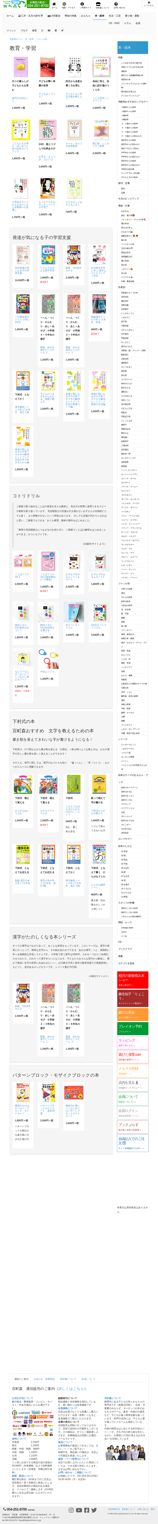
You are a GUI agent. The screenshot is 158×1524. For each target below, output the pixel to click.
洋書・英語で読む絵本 (130, 733)
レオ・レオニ (126, 565)
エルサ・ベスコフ (128, 536)
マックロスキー (127, 544)
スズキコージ (126, 379)
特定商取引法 (114, 1509)
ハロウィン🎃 (127, 269)
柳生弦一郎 (125, 454)
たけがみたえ (126, 396)
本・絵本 (99, 15)
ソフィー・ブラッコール (131, 528)
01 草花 (124, 851)
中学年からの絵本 (128, 152)
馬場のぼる (125, 429)
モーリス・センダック (130, 499)
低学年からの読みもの (130, 144)
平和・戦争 (125, 708)
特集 (120, 57)
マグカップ (125, 804)
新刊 (123, 189)
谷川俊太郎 (125, 404)
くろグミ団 (125, 753)
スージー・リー (127, 573)
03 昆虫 (124, 860)
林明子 (124, 425)
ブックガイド (126, 725)
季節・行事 (124, 206)
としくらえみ (126, 421)
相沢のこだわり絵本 (129, 912)
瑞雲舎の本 (125, 79)
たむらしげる (126, 408)
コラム (127, 23)
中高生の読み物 (127, 169)
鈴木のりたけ (126, 383)
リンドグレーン (127, 561)
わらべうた (125, 655)
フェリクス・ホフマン (130, 540)
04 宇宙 (124, 864)
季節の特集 (71, 15)
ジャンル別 (42, 39)
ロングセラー (125, 839)
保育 (34, 30)
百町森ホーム (16, 39)
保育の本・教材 (127, 638)
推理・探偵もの (127, 634)
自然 (123, 671)
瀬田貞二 (125, 392)
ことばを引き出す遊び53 (131, 63)
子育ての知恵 (126, 589)
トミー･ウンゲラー (129, 470)
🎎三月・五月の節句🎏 (30, 15)
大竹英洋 (125, 334)
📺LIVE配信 (53, 15)
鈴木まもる (125, 388)
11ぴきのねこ (126, 829)
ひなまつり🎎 (127, 232)
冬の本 (124, 273)
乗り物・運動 (132, 15)
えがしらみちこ (127, 330)
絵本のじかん (125, 846)
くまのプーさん (127, 749)
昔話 (123, 593)
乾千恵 (124, 321)
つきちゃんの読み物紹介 (131, 916)
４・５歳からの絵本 (129, 128)
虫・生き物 (125, 609)
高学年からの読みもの (130, 165)
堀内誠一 (125, 437)
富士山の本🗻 (127, 228)
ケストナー (125, 491)
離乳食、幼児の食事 (129, 696)
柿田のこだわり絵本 (129, 908)
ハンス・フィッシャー (130, 524)
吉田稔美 (125, 462)
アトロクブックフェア (130, 96)
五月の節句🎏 (127, 248)
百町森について (68, 1379)
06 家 (123, 872)
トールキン (125, 511)
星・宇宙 (125, 613)
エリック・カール (128, 478)
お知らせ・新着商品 (44, 1379)
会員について (88, 1379)
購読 (153, 1509)
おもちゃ (85, 15)
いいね (124, 936)
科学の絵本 (125, 601)
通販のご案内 (21, 1379)
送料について (19, 1438)
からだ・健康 (126, 675)
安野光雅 (125, 305)
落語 (123, 700)
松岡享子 (125, 441)
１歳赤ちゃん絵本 (128, 111)
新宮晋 (124, 371)
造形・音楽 (125, 651)
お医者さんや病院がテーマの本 (134, 684)
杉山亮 (124, 375)
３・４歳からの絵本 (129, 123)
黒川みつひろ (126, 346)
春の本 (124, 240)
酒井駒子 (125, 363)
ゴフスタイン (126, 495)
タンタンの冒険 (127, 757)
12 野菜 (124, 897)
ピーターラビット (128, 745)
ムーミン (125, 761)
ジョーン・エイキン (129, 520)
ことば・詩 (125, 659)
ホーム (10, 15)
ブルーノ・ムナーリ (129, 557)
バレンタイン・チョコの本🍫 (133, 219)
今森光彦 (125, 326)
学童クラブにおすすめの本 (132, 67)
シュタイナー (126, 667)
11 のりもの (126, 893)
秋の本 (124, 265)
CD (119, 942)
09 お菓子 (125, 884)
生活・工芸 (115, 15)
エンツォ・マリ (127, 553)
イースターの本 (127, 244)
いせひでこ (125, 317)
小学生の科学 (126, 605)
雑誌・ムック (125, 922)
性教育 (124, 679)
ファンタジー (126, 630)
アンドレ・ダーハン (129, 507)
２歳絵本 (125, 115)
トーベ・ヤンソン (128, 569)
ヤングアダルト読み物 (130, 173)
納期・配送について (22, 1476)
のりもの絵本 (126, 597)
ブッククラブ (125, 949)
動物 (123, 618)
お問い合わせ (143, 1509)
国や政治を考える (128, 91)
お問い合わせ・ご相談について (74, 1472)
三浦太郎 (125, 445)
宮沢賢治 (125, 450)
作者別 (121, 287)
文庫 (123, 717)
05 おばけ (125, 868)
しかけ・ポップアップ (130, 729)
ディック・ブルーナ (129, 532)
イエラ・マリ (126, 549)
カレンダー (125, 825)
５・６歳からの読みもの (131, 136)
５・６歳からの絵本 (129, 132)
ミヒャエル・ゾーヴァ (130, 503)
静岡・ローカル (127, 713)
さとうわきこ (126, 367)
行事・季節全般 (127, 281)
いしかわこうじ (127, 313)
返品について (65, 1442)
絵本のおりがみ (127, 820)
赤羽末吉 (125, 297)
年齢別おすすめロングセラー (133, 101)
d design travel (127, 928)
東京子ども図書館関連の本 (132, 75)
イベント (11, 30)
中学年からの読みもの (130, 157)
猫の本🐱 (125, 223)
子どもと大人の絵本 (129, 177)
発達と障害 (125, 704)
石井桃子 (125, 309)
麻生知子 (125, 301)
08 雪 (123, 880)
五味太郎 (125, 359)
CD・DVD (114, 23)
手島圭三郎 (125, 416)
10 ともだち (126, 888)
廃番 (120, 956)
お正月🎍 (125, 211)
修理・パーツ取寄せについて (73, 1459)
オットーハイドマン (129, 474)
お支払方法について (22, 1398)
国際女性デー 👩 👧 (129, 236)
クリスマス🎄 (127, 277)
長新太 (124, 412)
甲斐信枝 (125, 338)
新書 (123, 721)
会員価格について (67, 1408)
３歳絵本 (125, 119)
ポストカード (126, 816)
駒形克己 (125, 355)
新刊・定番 (124, 183)
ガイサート (125, 482)
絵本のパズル (126, 800)
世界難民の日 (126, 257)
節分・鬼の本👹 (128, 215)
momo (123, 932)
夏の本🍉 (125, 261)
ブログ (24, 30)
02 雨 (123, 855)
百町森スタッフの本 (129, 293)
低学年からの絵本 (128, 140)
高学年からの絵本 (128, 161)
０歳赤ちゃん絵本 (128, 107)
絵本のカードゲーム (129, 787)
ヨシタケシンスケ (128, 458)
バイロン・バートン (129, 577)
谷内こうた (125, 400)
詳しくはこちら (71, 1389)
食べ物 (124, 626)
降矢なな (125, 433)
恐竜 (123, 622)
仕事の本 (125, 688)
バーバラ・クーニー (129, 487)
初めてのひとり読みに (130, 148)
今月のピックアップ (128, 198)
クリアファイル (127, 808)
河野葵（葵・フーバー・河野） (134, 350)
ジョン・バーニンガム (130, 516)
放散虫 (124, 71)
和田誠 (124, 466)
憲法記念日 (125, 252)
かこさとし (125, 342)
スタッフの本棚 (126, 902)
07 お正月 (125, 876)
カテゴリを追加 (126, 963)
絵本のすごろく (127, 796)
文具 (123, 812)
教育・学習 (125, 663)
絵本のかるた (126, 792)
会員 (138, 23)
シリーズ (122, 739)
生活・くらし (126, 692)
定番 (123, 193)
